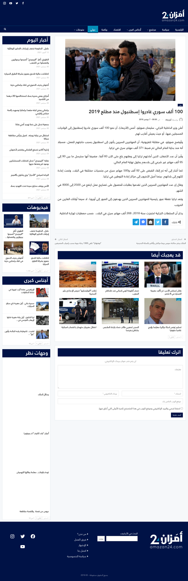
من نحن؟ (81, 533)
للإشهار (82, 544)
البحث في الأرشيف (129, 533)
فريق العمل (80, 539)
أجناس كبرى (135, 29)
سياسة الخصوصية (76, 556)
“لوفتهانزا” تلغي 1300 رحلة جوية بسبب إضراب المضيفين (78, 243)
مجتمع (152, 29)
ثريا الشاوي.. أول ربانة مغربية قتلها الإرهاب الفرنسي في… (20, 318)
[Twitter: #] (23, 536)
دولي (92, 29)
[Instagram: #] (12, 536)
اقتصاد (117, 29)
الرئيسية (179, 29)
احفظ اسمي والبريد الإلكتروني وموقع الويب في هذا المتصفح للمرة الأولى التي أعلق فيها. (139, 408)
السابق (179, 337)
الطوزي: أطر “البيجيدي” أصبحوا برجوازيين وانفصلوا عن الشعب (30, 61)
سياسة (165, 29)
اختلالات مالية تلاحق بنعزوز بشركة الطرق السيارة (26, 73)
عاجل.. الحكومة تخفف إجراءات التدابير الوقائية (28, 48)
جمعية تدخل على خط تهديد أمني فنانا (32, 124)
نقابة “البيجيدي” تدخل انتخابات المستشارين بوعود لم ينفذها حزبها (29, 162)
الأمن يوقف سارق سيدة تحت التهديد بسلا (29, 186)
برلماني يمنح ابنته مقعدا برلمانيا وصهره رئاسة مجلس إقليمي (28, 111)
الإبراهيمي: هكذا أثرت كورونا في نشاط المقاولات (21, 290)
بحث (101, 538)
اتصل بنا (82, 550)
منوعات (80, 29)
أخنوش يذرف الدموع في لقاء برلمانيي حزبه (29, 85)
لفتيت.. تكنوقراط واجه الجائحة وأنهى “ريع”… (19, 332)
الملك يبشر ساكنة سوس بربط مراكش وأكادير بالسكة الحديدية (161, 243)
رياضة (104, 29)
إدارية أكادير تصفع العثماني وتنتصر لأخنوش (29, 149)
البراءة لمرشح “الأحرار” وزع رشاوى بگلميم (30, 175)
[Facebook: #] (33, 536)
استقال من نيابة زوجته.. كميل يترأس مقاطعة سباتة (28, 137)
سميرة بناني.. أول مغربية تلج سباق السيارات (20, 304)
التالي (171, 337)
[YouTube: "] (23, 547)
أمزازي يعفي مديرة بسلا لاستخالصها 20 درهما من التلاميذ (27, 97)
